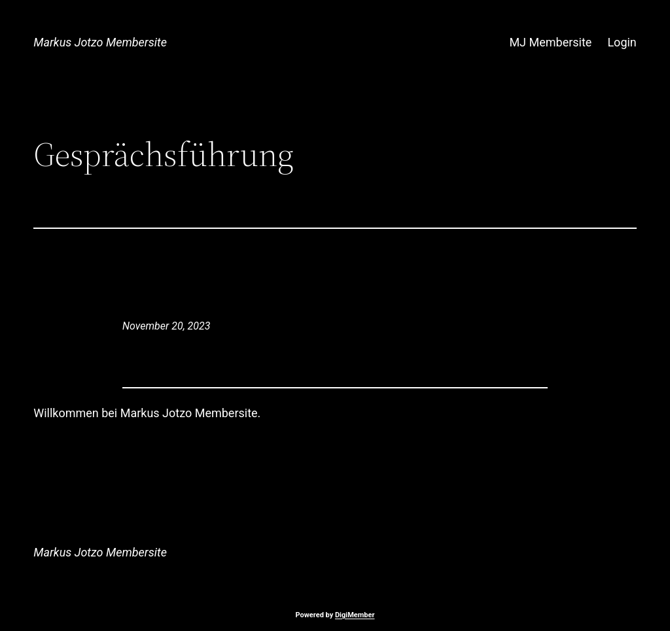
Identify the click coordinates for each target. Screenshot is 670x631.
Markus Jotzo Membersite (100, 42)
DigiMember (355, 615)
